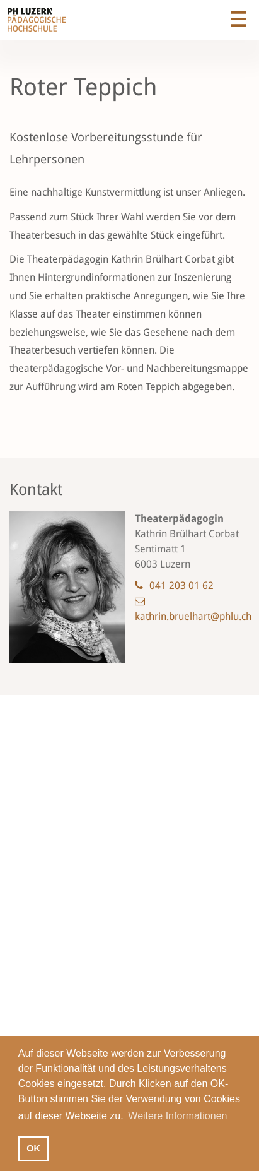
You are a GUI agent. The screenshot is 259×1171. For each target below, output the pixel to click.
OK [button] (33, 1148)
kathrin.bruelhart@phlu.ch (193, 616)
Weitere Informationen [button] (177, 1115)
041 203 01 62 (181, 585)
